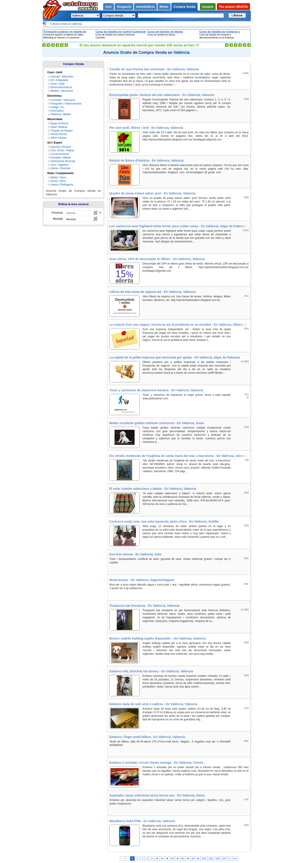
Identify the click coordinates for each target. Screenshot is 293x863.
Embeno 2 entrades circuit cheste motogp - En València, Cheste (156, 762)
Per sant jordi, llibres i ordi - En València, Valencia (146, 127)
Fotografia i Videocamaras (66, 103)
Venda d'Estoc (59, 134)
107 (224, 858)
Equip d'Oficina (59, 123)
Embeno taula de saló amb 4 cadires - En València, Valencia (153, 704)
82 (193, 858)
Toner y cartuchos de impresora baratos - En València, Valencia (156, 390)
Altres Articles (59, 137)
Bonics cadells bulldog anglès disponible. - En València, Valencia (157, 638)
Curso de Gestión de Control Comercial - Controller (121, 31)
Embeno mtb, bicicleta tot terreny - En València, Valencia (151, 671)
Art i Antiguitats (59, 80)
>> (235, 858)
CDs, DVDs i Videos (62, 150)
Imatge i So (57, 107)
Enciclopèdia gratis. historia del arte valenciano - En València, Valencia (161, 95)
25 (162, 858)
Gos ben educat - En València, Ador (135, 554)
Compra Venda (73, 64)
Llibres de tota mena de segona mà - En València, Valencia (152, 292)
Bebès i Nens (58, 177)
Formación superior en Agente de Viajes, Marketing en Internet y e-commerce (65, 31)
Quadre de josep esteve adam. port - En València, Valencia (152, 193)
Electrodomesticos (61, 87)
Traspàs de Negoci (62, 130)
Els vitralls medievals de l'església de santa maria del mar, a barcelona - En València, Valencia (178, 456)
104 (204, 858)
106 (217, 858)
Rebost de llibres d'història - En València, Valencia (146, 160)
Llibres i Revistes (61, 168)
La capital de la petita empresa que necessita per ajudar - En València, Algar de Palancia (174, 357)
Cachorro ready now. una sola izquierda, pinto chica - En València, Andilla (164, 521)
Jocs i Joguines (60, 164)
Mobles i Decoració (62, 90)
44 (172, 858)
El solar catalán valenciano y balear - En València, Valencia (152, 488)
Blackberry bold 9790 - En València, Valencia (142, 821)
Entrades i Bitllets (61, 157)
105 (211, 858)
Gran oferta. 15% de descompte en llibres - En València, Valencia (157, 259)
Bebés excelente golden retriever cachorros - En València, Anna (156, 423)
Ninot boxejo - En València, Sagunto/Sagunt (141, 580)
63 (182, 858)
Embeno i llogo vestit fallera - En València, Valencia (147, 737)
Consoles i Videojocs (63, 100)
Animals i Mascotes (62, 76)
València (70, 213)
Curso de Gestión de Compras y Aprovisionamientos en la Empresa (221, 31)
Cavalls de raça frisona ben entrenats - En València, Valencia (154, 69)
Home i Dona (58, 181)
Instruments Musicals (63, 161)
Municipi (71, 219)
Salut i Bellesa (59, 127)
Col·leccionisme (60, 154)
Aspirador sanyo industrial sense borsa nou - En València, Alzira (157, 795)
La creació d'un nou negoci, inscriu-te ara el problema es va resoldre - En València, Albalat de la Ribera (179, 324)
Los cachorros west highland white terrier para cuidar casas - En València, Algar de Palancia (177, 226)
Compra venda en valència (66, 23)
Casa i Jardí (58, 83)
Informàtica (57, 110)
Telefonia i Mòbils (61, 114)
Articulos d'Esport (61, 146)
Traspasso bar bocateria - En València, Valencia (144, 605)
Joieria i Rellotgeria (62, 184)
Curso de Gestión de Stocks (165, 31)
